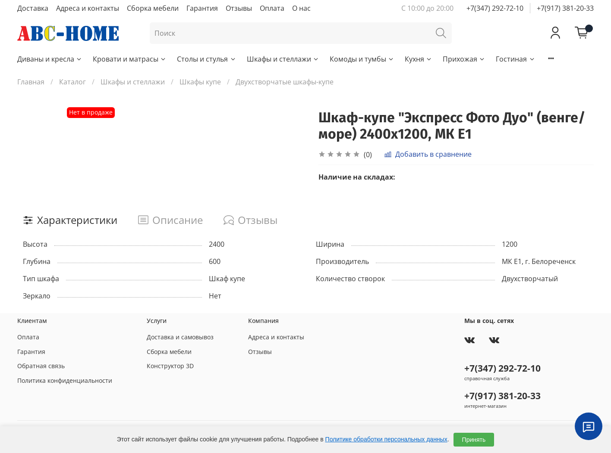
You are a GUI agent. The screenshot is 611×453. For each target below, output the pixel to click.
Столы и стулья (206, 59)
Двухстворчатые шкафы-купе (285, 82)
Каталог (72, 82)
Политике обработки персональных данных (386, 439)
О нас (301, 8)
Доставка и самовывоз (180, 337)
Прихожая (464, 59)
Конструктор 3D (170, 366)
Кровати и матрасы (130, 59)
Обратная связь (41, 366)
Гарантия (202, 8)
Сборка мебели (153, 8)
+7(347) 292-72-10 (494, 8)
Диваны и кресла (49, 59)
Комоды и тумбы (362, 59)
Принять (474, 439)
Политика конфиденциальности (64, 380)
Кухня (418, 59)
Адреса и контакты (87, 8)
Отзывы (239, 8)
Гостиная (515, 59)
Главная (30, 82)
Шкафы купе (200, 82)
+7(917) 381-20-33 (565, 8)
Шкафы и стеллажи (283, 59)
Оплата (272, 8)
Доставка (32, 8)
